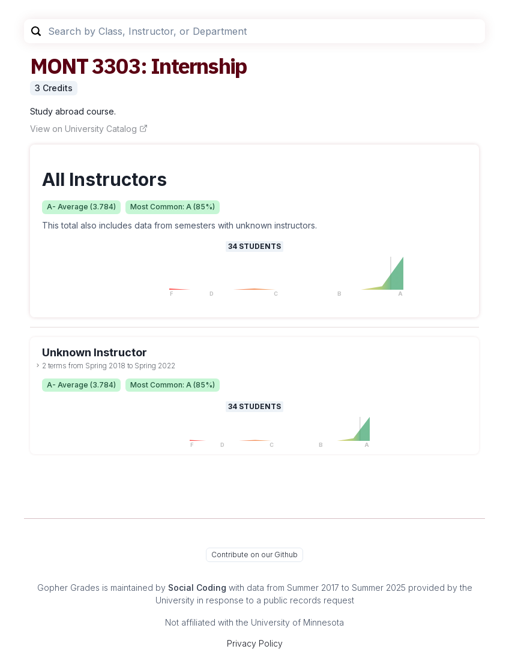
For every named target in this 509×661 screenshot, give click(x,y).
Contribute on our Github (254, 554)
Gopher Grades (68, 587)
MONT (59, 66)
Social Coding (197, 587)
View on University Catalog (89, 129)
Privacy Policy (255, 643)
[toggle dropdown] (38, 365)
